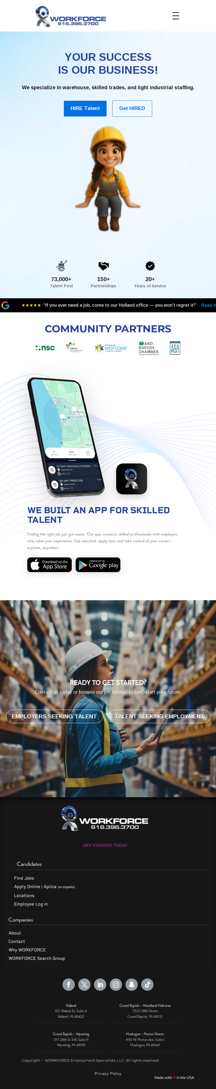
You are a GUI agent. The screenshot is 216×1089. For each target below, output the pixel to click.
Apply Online (27, 886)
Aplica (59, 886)
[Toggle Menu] (177, 15)
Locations (24, 895)
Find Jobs (24, 878)
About (14, 933)
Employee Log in (31, 904)
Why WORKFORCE (27, 950)
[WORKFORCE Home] (69, 16)
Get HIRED (132, 108)
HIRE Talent (85, 108)
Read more (149, 305)
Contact (16, 941)
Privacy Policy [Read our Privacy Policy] (108, 1073)
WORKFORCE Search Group (36, 958)
